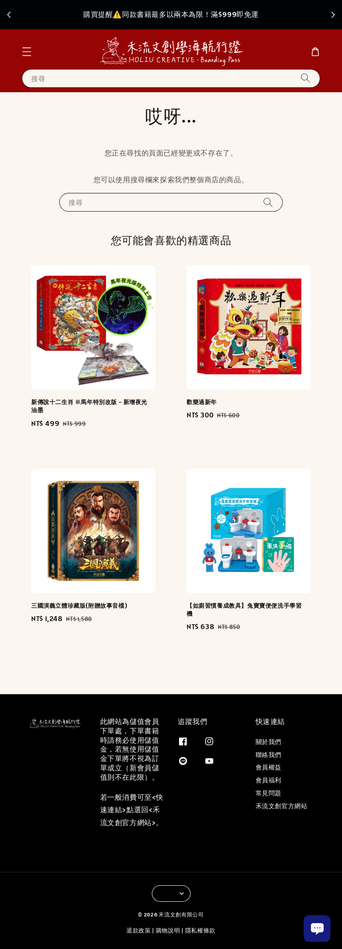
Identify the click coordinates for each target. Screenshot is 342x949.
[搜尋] (305, 78)
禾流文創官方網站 (282, 806)
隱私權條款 (200, 930)
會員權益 (268, 767)
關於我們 (268, 742)
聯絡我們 (268, 755)
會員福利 (268, 780)
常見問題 (268, 793)
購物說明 (168, 930)
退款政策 (138, 930)
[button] (27, 51)
